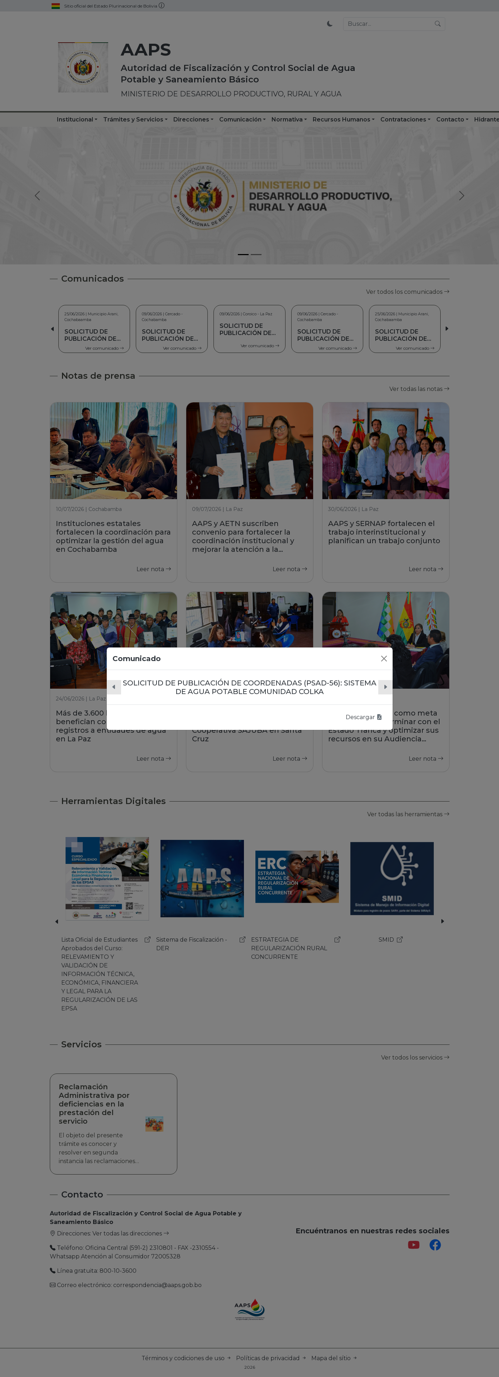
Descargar (364, 717)
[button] (114, 687)
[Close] (384, 658)
